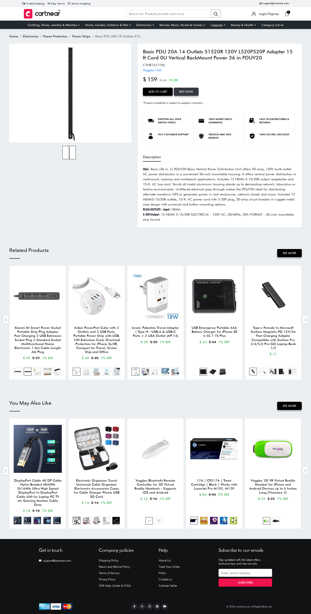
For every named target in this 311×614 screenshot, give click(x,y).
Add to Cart (157, 91)
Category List (272, 25)
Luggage (217, 25)
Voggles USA (152, 70)
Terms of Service (109, 573)
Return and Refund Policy (114, 567)
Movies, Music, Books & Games (180, 25)
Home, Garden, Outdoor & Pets (106, 25)
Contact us (165, 579)
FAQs (162, 573)
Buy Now (186, 91)
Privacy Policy (107, 579)
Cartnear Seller (168, 586)
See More (289, 253)
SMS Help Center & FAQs (115, 586)
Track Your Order (169, 567)
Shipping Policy (109, 560)
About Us (164, 560)
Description (152, 157)
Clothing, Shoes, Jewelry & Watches (52, 25)
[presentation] (6, 320)
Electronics (143, 25)
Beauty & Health (242, 25)
